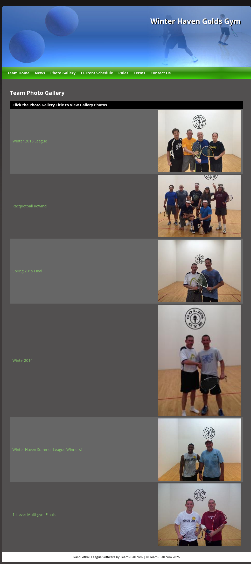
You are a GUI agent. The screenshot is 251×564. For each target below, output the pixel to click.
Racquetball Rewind (29, 206)
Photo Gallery (62, 72)
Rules (123, 72)
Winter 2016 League (29, 141)
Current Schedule (97, 72)
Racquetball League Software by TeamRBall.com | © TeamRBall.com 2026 (126, 557)
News (40, 72)
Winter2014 (22, 360)
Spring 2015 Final (27, 270)
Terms (139, 72)
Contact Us (160, 72)
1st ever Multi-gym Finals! (34, 514)
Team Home (18, 72)
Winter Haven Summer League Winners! (47, 449)
